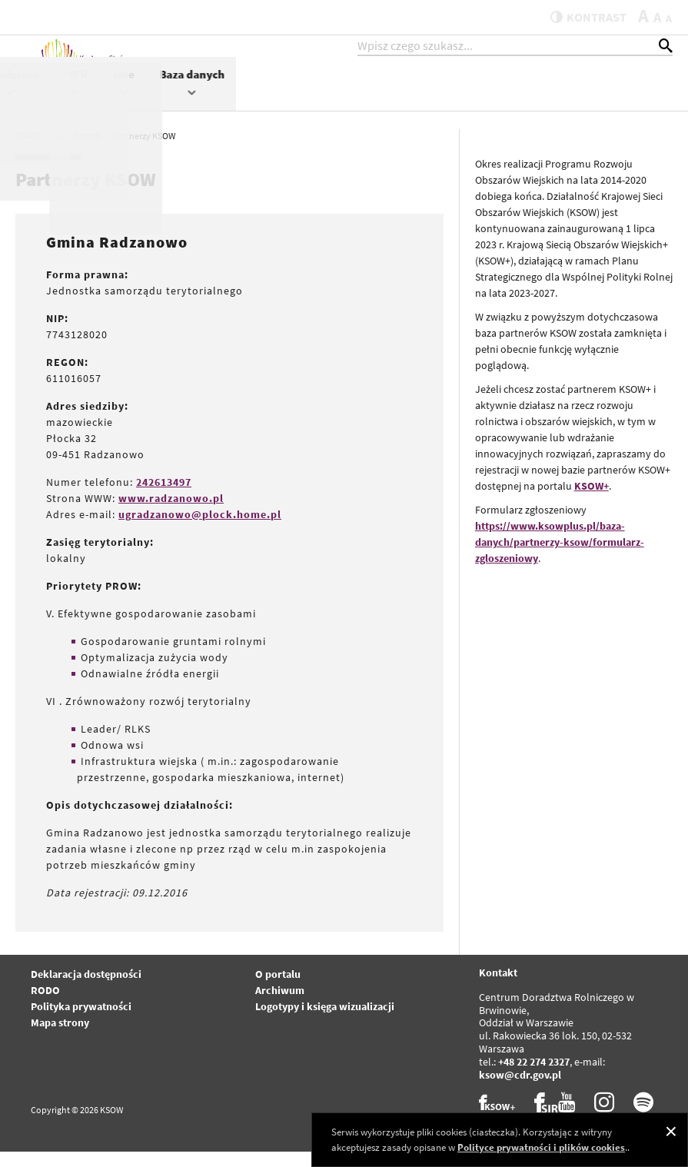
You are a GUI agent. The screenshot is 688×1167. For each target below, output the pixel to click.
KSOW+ (591, 501)
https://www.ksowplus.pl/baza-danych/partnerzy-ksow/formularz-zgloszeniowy (559, 557)
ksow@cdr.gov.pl (520, 1090)
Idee (560, 97)
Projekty (372, 97)
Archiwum (279, 1005)
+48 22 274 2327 (534, 1077)
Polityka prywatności (81, 1022)
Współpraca (447, 97)
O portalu (278, 989)
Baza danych (628, 97)
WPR (511, 97)
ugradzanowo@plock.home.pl (199, 530)
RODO (45, 1005)
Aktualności (247, 89)
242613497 (163, 497)
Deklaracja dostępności (86, 989)
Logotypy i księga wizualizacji (324, 1022)
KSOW (312, 97)
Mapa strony (60, 1038)
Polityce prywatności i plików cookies (541, 1147)
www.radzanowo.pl (171, 513)
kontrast (579, 17)
